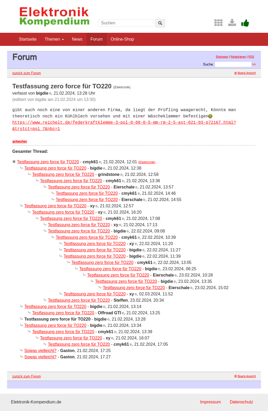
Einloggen (222, 56)
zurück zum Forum (26, 73)
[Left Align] (160, 23)
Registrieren (238, 56)
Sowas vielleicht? (40, 350)
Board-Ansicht (245, 73)
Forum (97, 39)
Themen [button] (54, 39)
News (77, 39)
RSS (251, 56)
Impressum (210, 402)
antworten (19, 141)
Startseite (28, 39)
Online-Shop (122, 39)
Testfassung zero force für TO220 (48, 162)
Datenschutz (241, 402)
